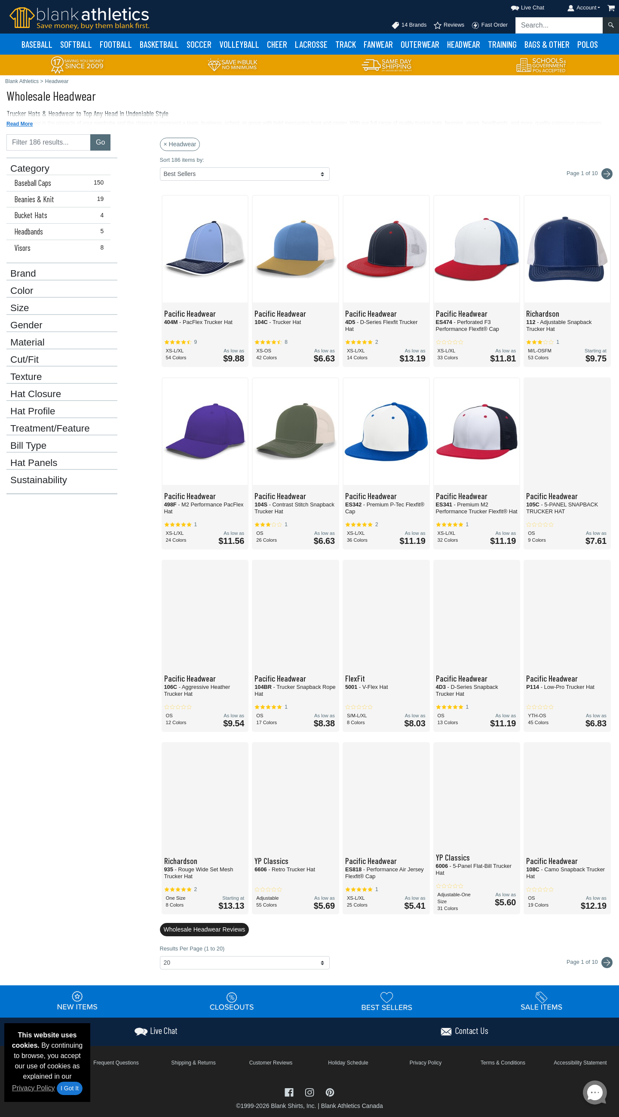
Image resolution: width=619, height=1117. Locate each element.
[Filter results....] (48, 142)
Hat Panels (34, 463)
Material (27, 342)
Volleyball (239, 44)
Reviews (448, 25)
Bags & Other (547, 44)
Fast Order (489, 25)
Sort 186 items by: (182, 160)
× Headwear (180, 144)
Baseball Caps (60, 183)
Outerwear (420, 44)
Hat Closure (35, 394)
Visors (60, 248)
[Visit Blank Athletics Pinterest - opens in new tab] (330, 1091)
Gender (26, 325)
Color (22, 291)
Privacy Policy (33, 1088)
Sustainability (38, 480)
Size (19, 308)
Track (345, 44)
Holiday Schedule (348, 1063)
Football (116, 44)
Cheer (277, 44)
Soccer (199, 44)
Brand (23, 273)
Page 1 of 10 (590, 962)
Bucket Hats (60, 215)
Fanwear (378, 44)
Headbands (60, 231)
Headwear (463, 44)
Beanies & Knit (60, 199)
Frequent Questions (115, 1063)
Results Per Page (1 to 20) (192, 948)
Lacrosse (311, 44)
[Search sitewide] (559, 25)
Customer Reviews (271, 1063)
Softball (76, 44)
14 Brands (408, 25)
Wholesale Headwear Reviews (204, 929)
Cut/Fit (24, 359)
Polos (587, 44)
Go (100, 142)
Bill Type (28, 446)
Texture (26, 377)
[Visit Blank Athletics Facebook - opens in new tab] (290, 1091)
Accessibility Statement (580, 1063)
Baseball (36, 44)
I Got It (70, 1088)
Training (502, 44)
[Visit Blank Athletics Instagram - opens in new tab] (310, 1091)
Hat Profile (32, 411)
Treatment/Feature (50, 428)
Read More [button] (19, 124)
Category (29, 168)
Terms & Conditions (503, 1063)
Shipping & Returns (193, 1063)
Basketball (159, 44)
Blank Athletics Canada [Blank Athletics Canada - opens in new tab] (352, 1105)
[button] (519, 6)
